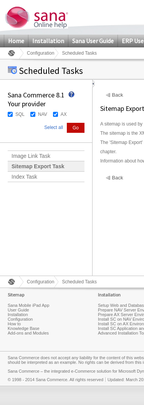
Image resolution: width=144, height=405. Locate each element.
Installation (48, 41)
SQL (20, 114)
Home (16, 41)
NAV (42, 114)
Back (117, 95)
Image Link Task (31, 156)
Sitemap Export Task (38, 166)
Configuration (40, 53)
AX (64, 114)
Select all (53, 127)
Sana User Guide (93, 41)
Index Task (24, 177)
